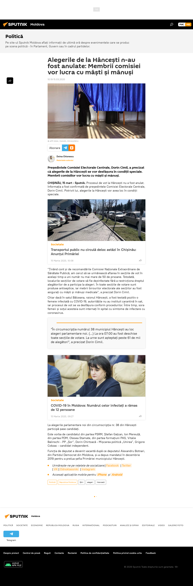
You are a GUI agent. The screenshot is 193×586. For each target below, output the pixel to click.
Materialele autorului (65, 160)
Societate (57, 244)
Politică (52, 482)
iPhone (101, 474)
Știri (81, 482)
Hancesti (101, 482)
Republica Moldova (67, 482)
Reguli (47, 553)
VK (56, 469)
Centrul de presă (31, 553)
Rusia (76, 525)
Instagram (88, 469)
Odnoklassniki (69, 469)
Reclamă (72, 553)
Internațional (91, 525)
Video (161, 525)
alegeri (90, 482)
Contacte (59, 553)
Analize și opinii (129, 525)
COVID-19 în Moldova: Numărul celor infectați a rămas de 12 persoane (94, 407)
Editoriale (148, 525)
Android (117, 474)
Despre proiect (11, 553)
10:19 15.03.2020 (56, 79)
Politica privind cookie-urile (127, 553)
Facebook (112, 465)
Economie (37, 525)
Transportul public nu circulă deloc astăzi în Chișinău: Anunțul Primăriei (93, 251)
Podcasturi (110, 525)
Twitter (126, 465)
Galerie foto (175, 525)
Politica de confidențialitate (95, 553)
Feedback (151, 553)
